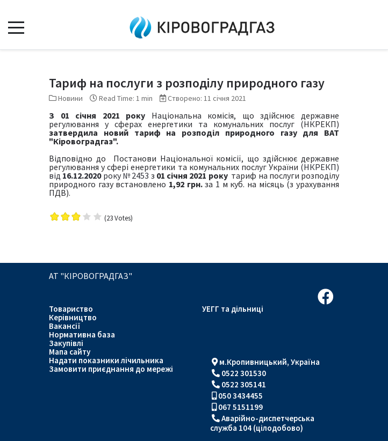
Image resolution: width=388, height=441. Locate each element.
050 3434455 (240, 396)
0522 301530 (243, 373)
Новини (70, 98)
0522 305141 (243, 384)
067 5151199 (240, 407)
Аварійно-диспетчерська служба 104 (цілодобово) (262, 423)
